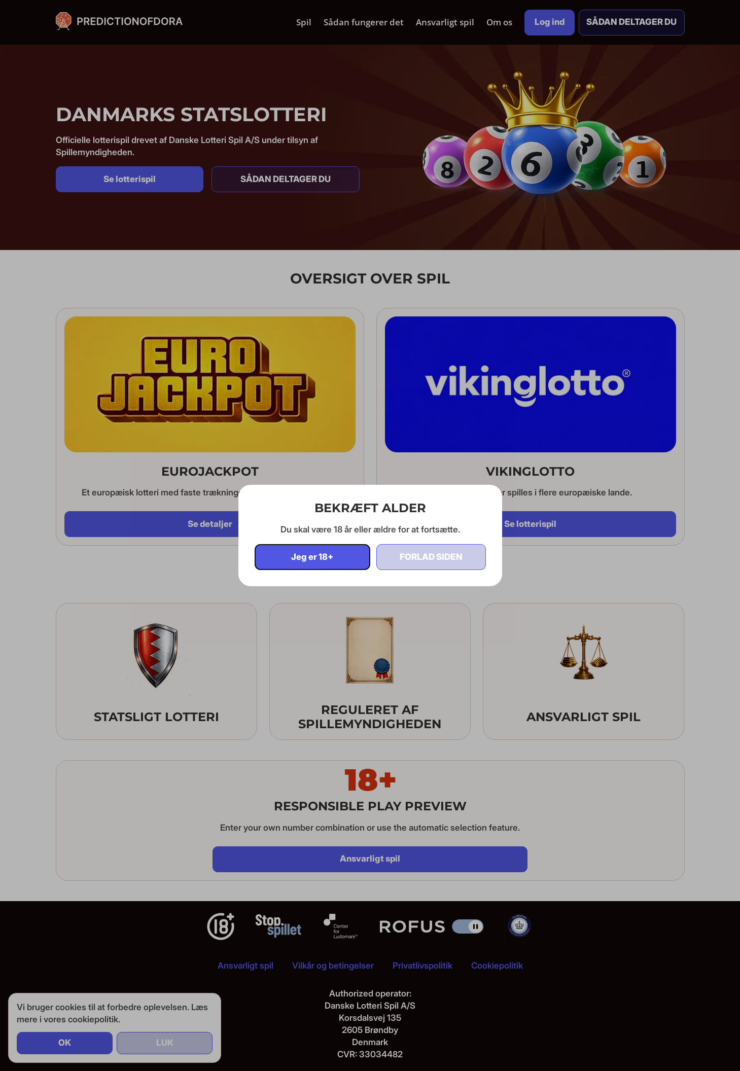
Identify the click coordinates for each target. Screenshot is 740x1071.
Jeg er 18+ (312, 557)
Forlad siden (431, 557)
